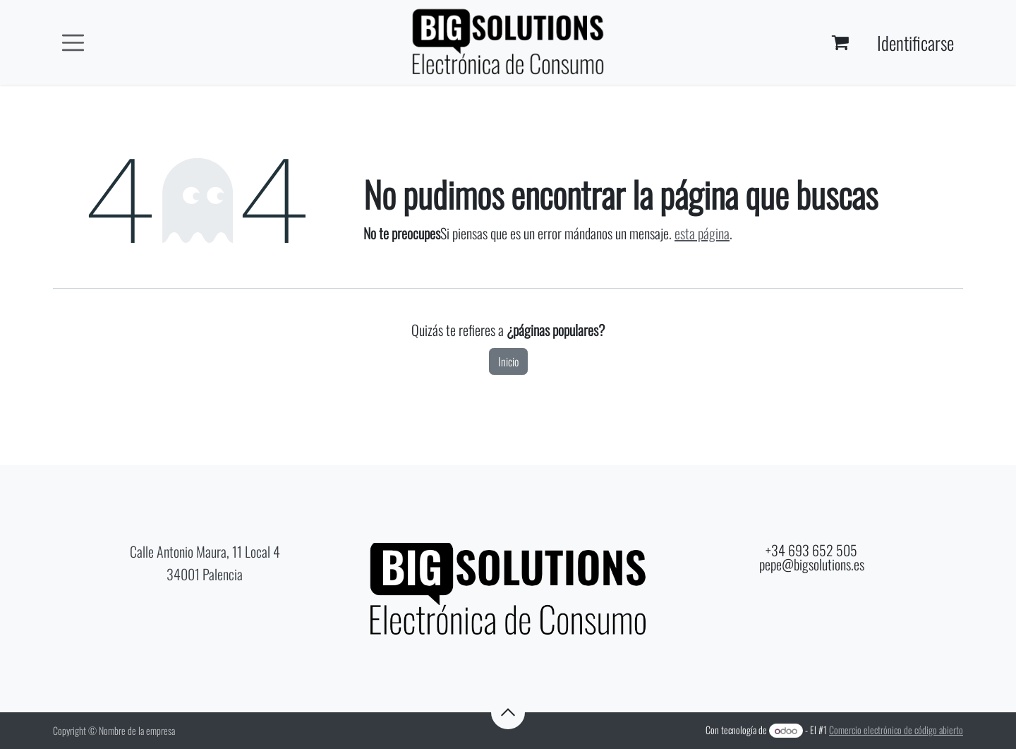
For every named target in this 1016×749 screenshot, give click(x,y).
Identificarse (915, 42)
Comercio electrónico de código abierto (896, 729)
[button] (508, 712)
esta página (702, 233)
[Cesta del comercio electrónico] (840, 42)
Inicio (508, 361)
